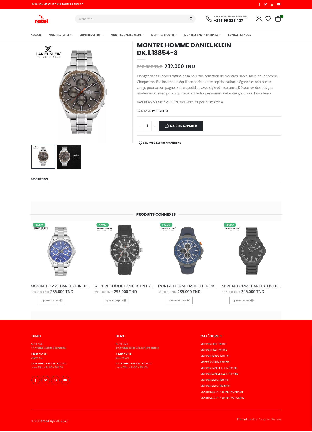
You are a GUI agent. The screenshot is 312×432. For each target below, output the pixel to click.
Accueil (36, 36)
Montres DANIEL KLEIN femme (220, 369)
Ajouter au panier (185, 127)
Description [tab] (40, 181)
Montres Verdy (90, 36)
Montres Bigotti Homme (216, 387)
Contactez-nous (239, 36)
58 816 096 (123, 359)
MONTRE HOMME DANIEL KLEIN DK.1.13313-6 (124, 288)
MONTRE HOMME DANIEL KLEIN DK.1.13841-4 (188, 288)
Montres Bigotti (162, 36)
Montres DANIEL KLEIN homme (221, 375)
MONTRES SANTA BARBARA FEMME (223, 393)
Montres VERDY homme (216, 363)
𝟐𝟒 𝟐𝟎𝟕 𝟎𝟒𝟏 (37, 359)
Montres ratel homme (215, 351)
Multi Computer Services (265, 420)
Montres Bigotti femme (216, 381)
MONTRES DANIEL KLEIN (126, 36)
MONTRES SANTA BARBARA (201, 36)
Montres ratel (59, 36)
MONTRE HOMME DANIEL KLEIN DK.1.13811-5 (251, 288)
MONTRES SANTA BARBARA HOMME (224, 399)
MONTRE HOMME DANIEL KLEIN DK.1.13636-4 (60, 288)
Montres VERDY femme (216, 357)
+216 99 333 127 (226, 21)
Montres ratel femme (214, 345)
